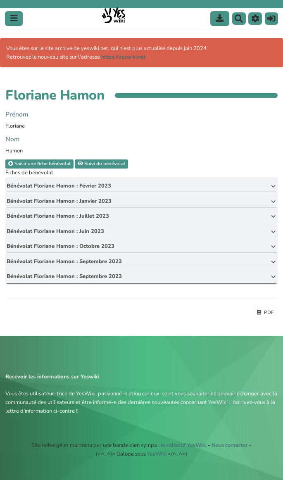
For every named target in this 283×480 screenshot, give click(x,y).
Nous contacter (230, 445)
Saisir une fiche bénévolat (39, 163)
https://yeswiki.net (123, 57)
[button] (255, 18)
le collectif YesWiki (184, 445)
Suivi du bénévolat (101, 163)
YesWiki (156, 454)
